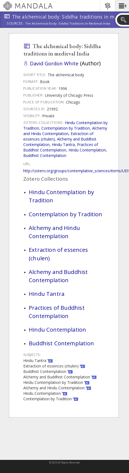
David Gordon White (54, 63)
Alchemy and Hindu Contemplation (65, 130)
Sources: (15, 24)
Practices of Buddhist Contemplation (60, 147)
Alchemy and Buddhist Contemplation (58, 276)
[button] (122, 5)
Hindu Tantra (63, 144)
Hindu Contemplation (87, 150)
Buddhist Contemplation (44, 155)
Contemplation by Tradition (65, 128)
